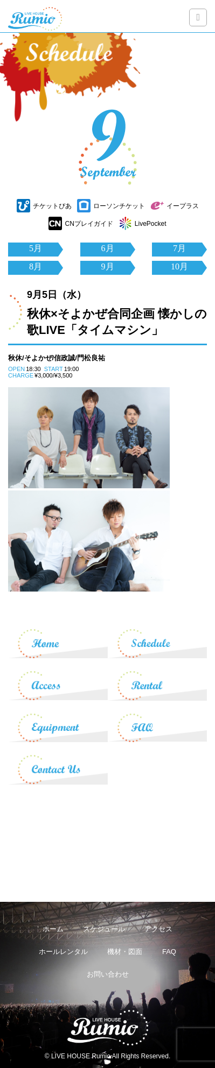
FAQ (169, 952)
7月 (179, 248)
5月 (35, 248)
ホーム (53, 929)
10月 (179, 266)
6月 (107, 248)
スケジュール (104, 929)
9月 (107, 266)
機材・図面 (124, 952)
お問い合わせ (108, 974)
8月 (35, 266)
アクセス (158, 929)
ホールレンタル (63, 952)
